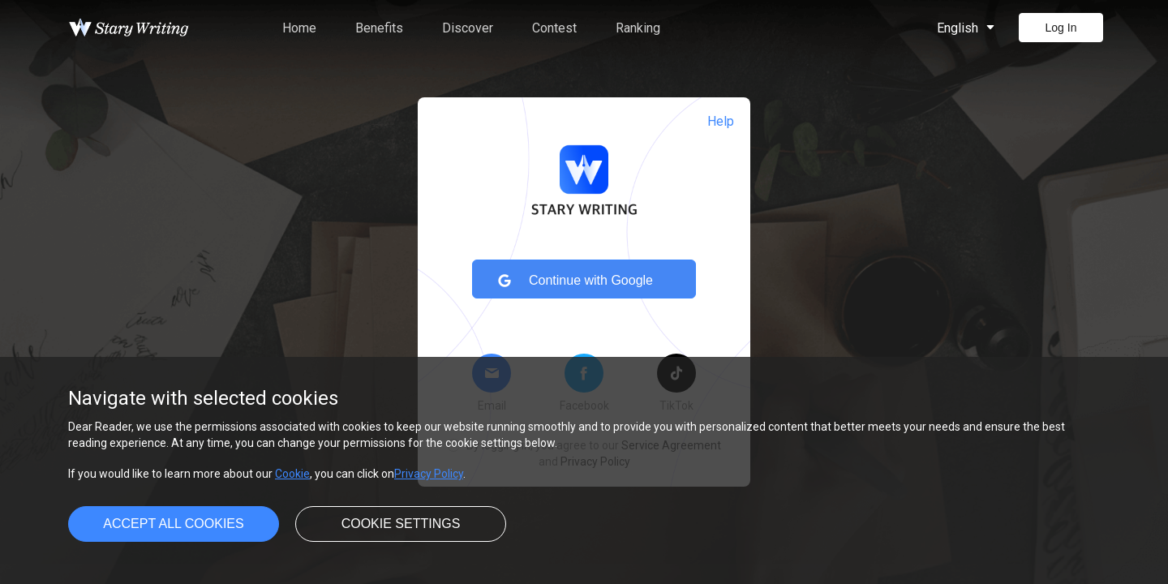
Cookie (292, 473)
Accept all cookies (173, 523)
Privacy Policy (428, 473)
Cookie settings (401, 523)
